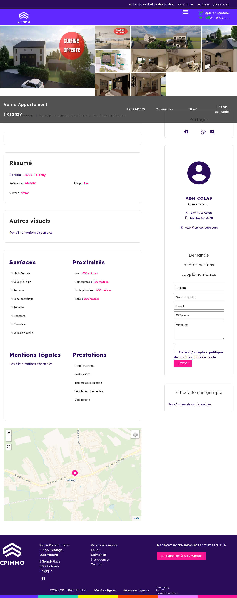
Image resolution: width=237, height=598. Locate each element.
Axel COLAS (199, 198)
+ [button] (9, 433)
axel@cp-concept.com (201, 227)
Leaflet (137, 518)
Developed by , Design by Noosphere (167, 590)
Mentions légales (105, 590)
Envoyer (183, 363)
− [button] (9, 438)
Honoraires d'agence (136, 590)
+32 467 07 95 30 (201, 218)
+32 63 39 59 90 (201, 213)
